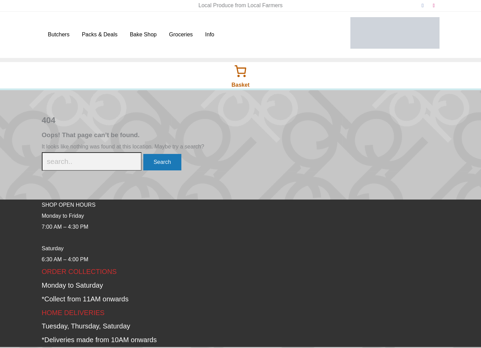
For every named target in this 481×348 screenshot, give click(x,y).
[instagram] (434, 6)
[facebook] (423, 6)
